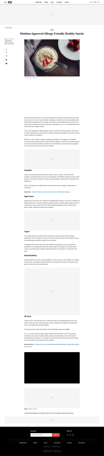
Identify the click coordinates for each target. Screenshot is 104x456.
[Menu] (5, 2)
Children (59, 2)
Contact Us (56, 446)
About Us (47, 446)
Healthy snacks (32, 409)
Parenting (38, 2)
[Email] (6, 63)
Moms (46, 2)
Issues (67, 2)
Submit (56, 435)
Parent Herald (8, 27)
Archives (81, 443)
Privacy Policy (57, 451)
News (52, 30)
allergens (62, 124)
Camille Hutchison (10, 39)
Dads (52, 2)
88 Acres (27, 333)
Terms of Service (47, 451)
